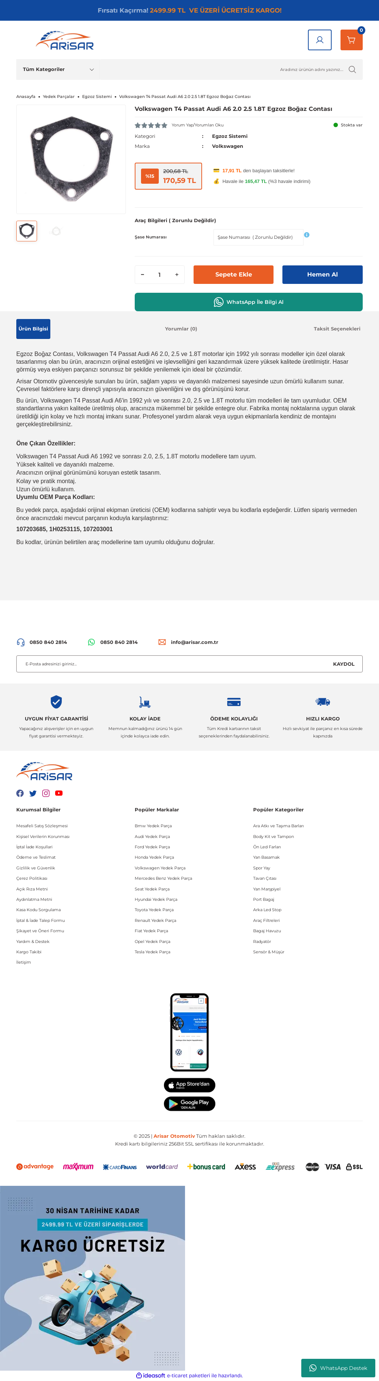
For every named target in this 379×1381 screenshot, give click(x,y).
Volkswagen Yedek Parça (160, 868)
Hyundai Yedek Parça (156, 899)
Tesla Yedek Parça (152, 951)
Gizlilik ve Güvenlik (35, 868)
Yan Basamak (266, 857)
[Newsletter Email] (189, 663)
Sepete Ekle (233, 274)
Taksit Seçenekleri (337, 329)
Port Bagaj (263, 899)
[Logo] (66, 40)
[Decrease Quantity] (142, 275)
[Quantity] (160, 275)
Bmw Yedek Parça (153, 825)
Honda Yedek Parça (154, 857)
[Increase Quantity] (177, 275)
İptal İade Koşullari (34, 846)
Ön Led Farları (267, 846)
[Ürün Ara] (231, 69)
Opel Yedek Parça (152, 941)
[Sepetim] (352, 40)
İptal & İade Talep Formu (40, 920)
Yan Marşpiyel (267, 889)
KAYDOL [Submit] (344, 664)
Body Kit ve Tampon (273, 836)
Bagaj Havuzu (267, 930)
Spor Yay (261, 868)
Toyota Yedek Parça (154, 909)
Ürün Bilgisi (33, 329)
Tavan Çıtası (264, 878)
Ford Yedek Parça (152, 846)
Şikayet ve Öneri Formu (40, 930)
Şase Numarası (151, 237)
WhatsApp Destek (338, 1368)
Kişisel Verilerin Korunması (43, 836)
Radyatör (262, 941)
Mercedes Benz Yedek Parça (163, 878)
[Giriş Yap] (319, 39)
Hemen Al (322, 274)
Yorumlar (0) (181, 329)
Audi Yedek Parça (152, 836)
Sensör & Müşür (268, 951)
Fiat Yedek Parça (151, 930)
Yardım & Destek (33, 941)
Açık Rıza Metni (32, 889)
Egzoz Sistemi (230, 136)
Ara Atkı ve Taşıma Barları (278, 825)
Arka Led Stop (267, 909)
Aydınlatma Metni (34, 899)
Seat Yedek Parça (152, 889)
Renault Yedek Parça (155, 920)
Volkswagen (227, 146)
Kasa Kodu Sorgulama (38, 909)
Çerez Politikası (31, 878)
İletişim (23, 962)
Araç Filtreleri (266, 920)
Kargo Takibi (28, 951)
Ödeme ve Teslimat (36, 857)
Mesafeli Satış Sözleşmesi (42, 825)
